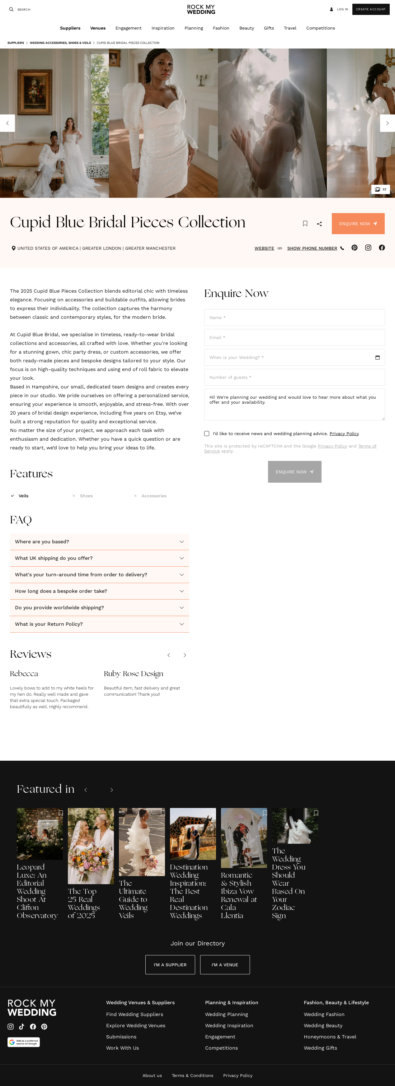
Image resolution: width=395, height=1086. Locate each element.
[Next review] (185, 654)
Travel (290, 28)
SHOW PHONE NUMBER (315, 248)
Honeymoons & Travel (330, 1037)
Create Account (371, 9)
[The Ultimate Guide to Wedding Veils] (142, 864)
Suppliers (70, 28)
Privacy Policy (344, 433)
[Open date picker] (294, 357)
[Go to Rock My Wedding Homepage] (31, 1008)
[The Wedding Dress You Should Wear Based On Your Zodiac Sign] (295, 864)
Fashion (221, 28)
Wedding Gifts (320, 1048)
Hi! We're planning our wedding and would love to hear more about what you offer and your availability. (294, 404)
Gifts (269, 28)
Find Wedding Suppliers (134, 1014)
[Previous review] (168, 654)
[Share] (319, 224)
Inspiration (163, 28)
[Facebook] (33, 1026)
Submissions (121, 1037)
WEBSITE (268, 248)
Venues (98, 28)
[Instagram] (10, 1026)
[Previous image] (7, 123)
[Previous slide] (85, 790)
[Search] (10, 9)
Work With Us (122, 1048)
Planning (194, 28)
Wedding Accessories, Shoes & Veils (58, 43)
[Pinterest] (44, 1026)
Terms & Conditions (192, 1075)
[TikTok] (22, 1026)
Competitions (320, 28)
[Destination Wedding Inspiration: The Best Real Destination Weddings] (193, 864)
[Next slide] (112, 790)
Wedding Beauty (323, 1025)
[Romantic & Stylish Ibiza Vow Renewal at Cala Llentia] (244, 864)
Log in (338, 9)
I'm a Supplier (170, 964)
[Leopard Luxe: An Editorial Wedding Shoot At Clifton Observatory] (40, 864)
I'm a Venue (225, 964)
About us (152, 1075)
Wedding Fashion (324, 1014)
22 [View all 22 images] (380, 189)
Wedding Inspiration (229, 1025)
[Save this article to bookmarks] (305, 223)
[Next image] (387, 123)
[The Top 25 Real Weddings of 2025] (91, 864)
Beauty (246, 28)
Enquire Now (358, 223)
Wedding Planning (226, 1014)
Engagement (128, 28)
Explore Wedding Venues (135, 1025)
